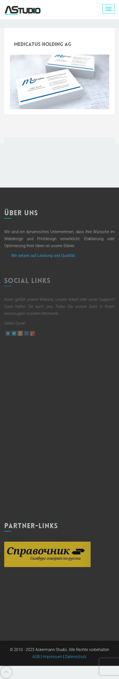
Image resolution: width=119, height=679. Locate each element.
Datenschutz (76, 656)
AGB (36, 656)
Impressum (52, 656)
